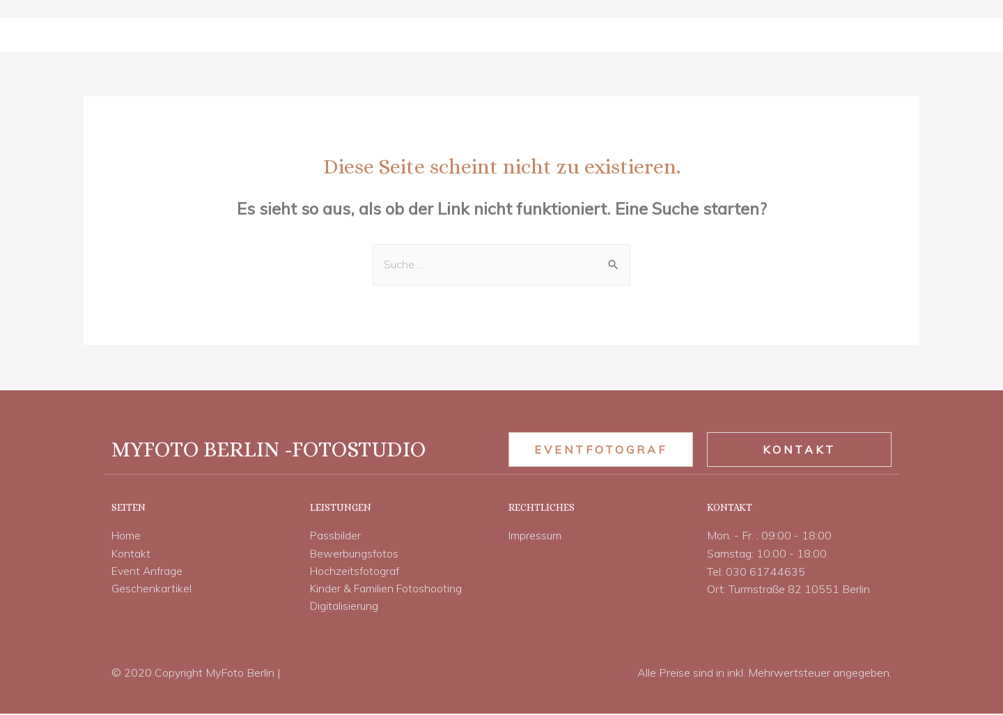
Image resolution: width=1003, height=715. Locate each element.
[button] (600, 449)
